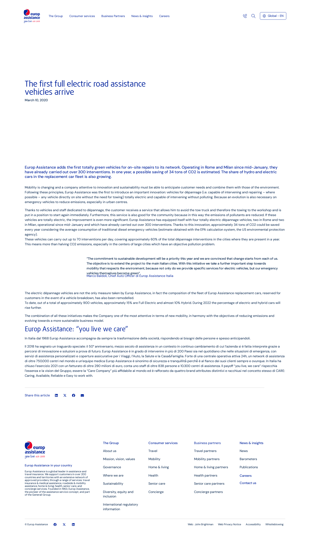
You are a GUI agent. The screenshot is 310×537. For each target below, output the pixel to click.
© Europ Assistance (36, 524)
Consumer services (83, 15)
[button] (56, 395)
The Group (57, 15)
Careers (164, 15)
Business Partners (114, 15)
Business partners (207, 443)
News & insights (143, 15)
